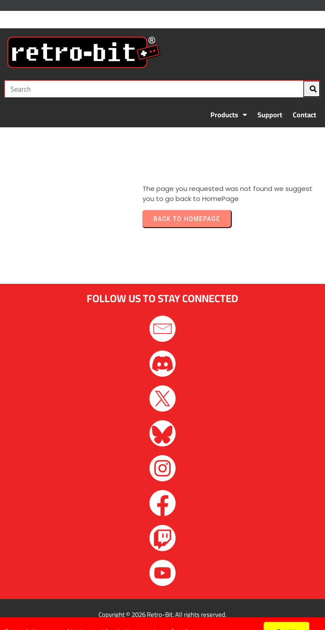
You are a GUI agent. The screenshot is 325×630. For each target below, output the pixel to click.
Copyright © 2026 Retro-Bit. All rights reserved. (162, 614)
